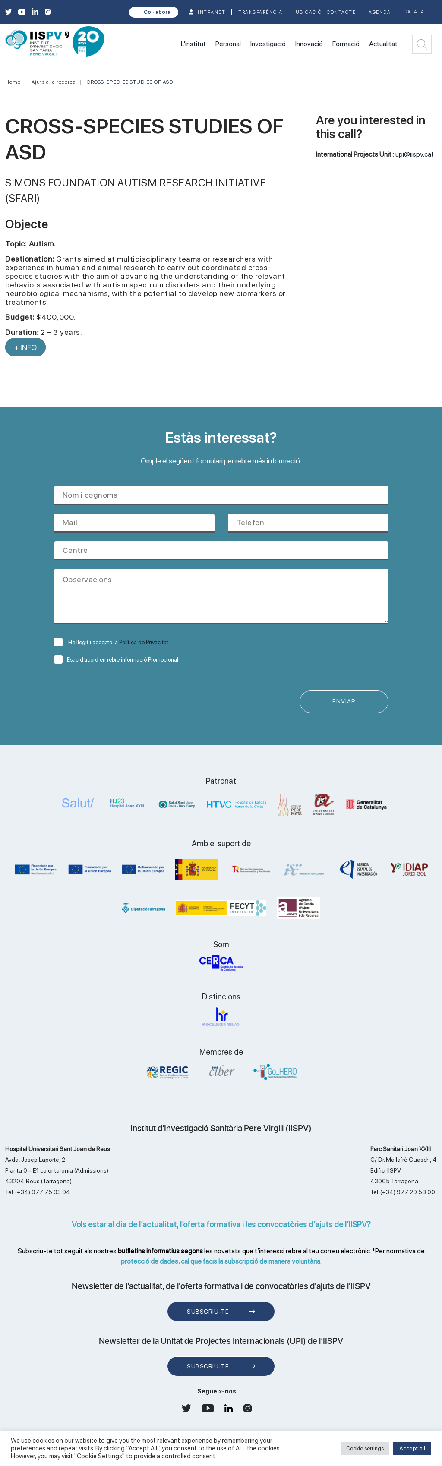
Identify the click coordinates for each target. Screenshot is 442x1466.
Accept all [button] (412, 1448)
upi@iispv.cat (414, 154)
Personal (228, 44)
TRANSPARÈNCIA (260, 12)
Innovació (309, 44)
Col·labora (157, 12)
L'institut (193, 44)
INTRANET (211, 12)
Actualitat (383, 44)
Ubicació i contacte (326, 12)
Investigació (268, 44)
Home (13, 82)
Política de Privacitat (143, 642)
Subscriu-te (208, 1311)
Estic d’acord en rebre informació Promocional (116, 660)
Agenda (380, 12)
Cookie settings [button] (365, 1448)
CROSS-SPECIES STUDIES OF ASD (130, 82)
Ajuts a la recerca (54, 82)
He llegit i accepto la (111, 642)
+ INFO (25, 347)
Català (414, 12)
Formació (346, 44)
